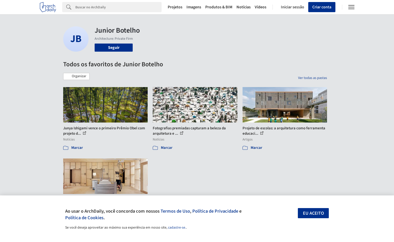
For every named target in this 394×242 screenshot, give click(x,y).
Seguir (113, 47)
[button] (76, 76)
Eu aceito (313, 213)
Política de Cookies (84, 217)
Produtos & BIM (218, 7)
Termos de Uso (175, 211)
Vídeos (260, 7)
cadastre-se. (177, 227)
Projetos (175, 7)
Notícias (243, 7)
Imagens (193, 7)
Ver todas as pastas (312, 78)
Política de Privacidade (215, 211)
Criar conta (321, 7)
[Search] (118, 7)
